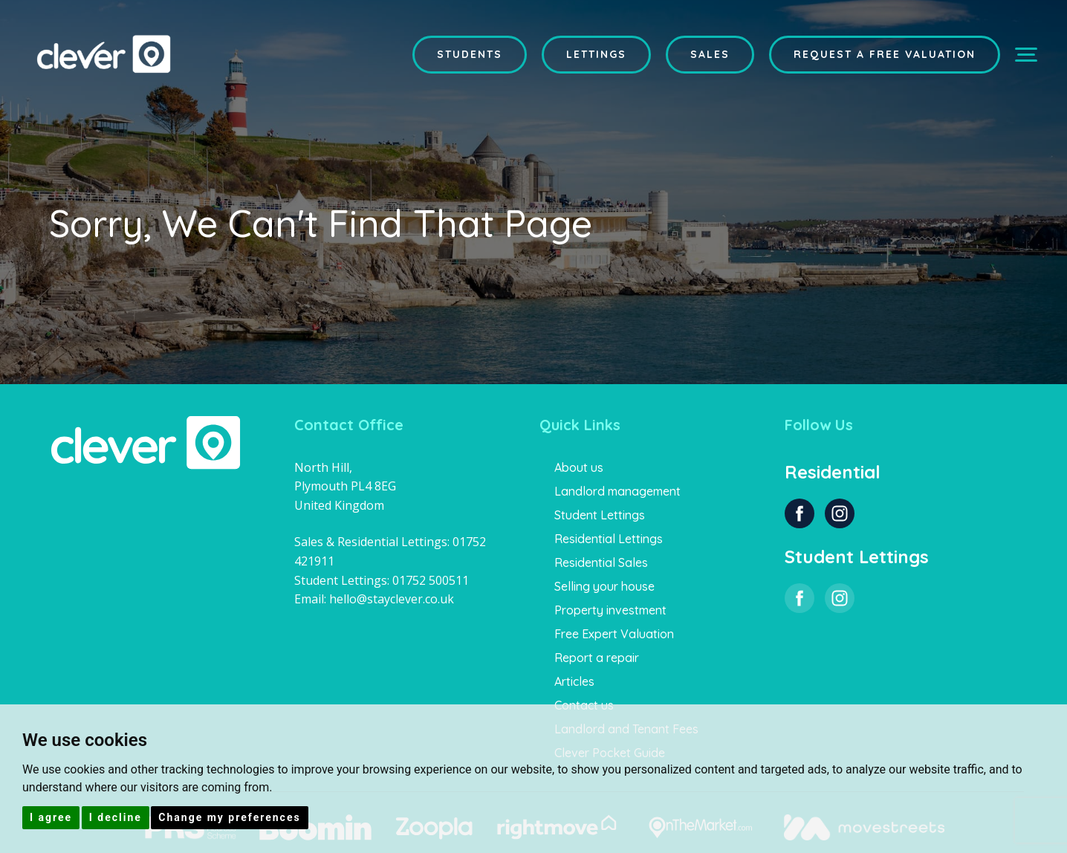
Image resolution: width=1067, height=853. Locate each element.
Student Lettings (599, 514)
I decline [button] (115, 817)
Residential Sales (601, 562)
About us (578, 467)
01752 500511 (430, 580)
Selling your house (604, 586)
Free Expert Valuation (614, 633)
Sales (710, 54)
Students (469, 54)
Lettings (596, 54)
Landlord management (617, 491)
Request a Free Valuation (885, 54)
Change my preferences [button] (229, 817)
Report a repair (596, 657)
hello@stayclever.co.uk (391, 599)
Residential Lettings (608, 538)
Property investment (610, 610)
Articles (574, 681)
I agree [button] (51, 817)
